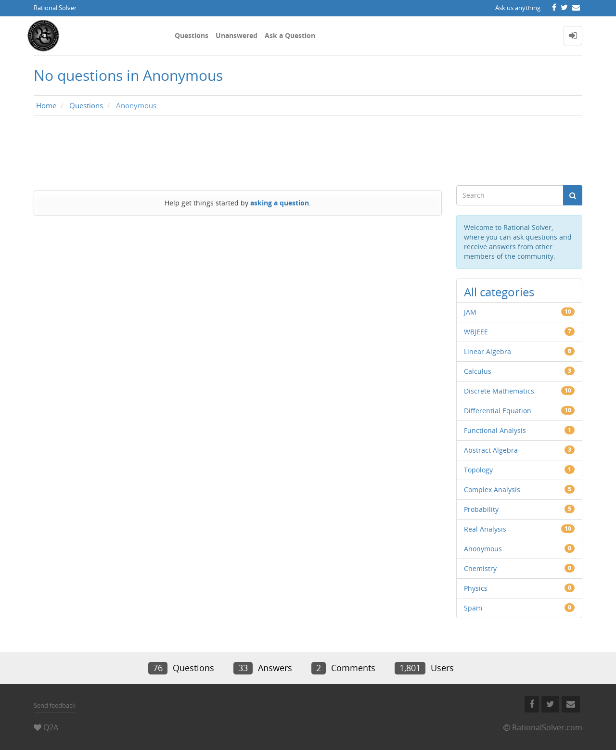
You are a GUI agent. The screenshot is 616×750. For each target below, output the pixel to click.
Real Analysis (485, 529)
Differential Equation (497, 410)
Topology (478, 469)
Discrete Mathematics (499, 390)
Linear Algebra (487, 351)
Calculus (477, 371)
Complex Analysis (492, 489)
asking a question (279, 202)
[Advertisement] (308, 150)
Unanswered (236, 35)
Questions (191, 35)
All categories (499, 292)
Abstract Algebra (491, 450)
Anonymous (483, 548)
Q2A (50, 727)
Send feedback (55, 705)
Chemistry (480, 568)
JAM (470, 312)
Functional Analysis (495, 430)
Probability (481, 509)
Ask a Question (290, 35)
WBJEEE (476, 331)
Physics (476, 588)
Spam (473, 607)
